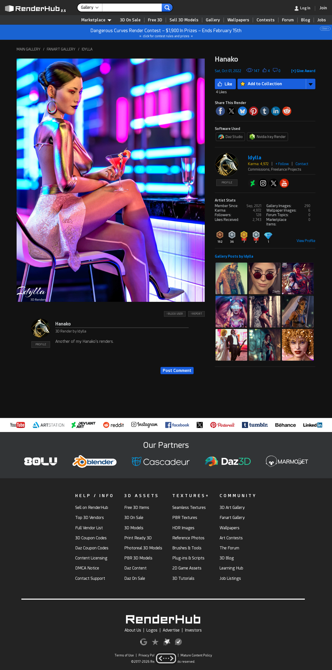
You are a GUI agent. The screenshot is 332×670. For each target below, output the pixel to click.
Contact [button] (302, 164)
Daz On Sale (134, 578)
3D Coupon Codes (91, 538)
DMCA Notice (87, 568)
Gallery (213, 20)
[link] (305, 8)
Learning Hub (231, 568)
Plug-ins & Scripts (188, 558)
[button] (111, 180)
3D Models (133, 527)
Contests (266, 20)
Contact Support (90, 578)
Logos (151, 630)
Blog (305, 20)
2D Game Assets (186, 568)
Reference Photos (188, 538)
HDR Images (183, 527)
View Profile (306, 241)
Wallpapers (238, 20)
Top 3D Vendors (89, 517)
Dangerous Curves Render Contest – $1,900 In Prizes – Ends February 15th (166, 32)
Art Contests (231, 538)
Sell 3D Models (184, 20)
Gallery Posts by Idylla (234, 256)
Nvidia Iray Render (267, 137)
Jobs (321, 20)
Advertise (171, 630)
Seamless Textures (189, 507)
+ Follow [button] (282, 164)
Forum (288, 20)
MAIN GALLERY (28, 49)
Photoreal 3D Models (143, 548)
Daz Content (135, 568)
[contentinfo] (91, 8)
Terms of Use (124, 655)
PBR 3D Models (138, 558)
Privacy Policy (149, 655)
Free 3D (155, 20)
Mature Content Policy (196, 655)
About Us (132, 630)
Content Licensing (91, 558)
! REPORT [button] (196, 313)
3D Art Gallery (232, 507)
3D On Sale (130, 20)
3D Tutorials (183, 578)
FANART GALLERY (61, 49)
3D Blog (227, 558)
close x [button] (325, 28)
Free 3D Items (136, 507)
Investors (193, 630)
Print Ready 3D (138, 538)
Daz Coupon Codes (91, 548)
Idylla (254, 158)
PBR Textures (184, 517)
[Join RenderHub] (323, 8)
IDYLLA (87, 49)
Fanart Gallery (232, 517)
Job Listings (230, 578)
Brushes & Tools (186, 548)
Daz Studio (230, 137)
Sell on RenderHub (91, 507)
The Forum (229, 548)
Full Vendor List (89, 527)
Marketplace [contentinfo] (96, 20)
